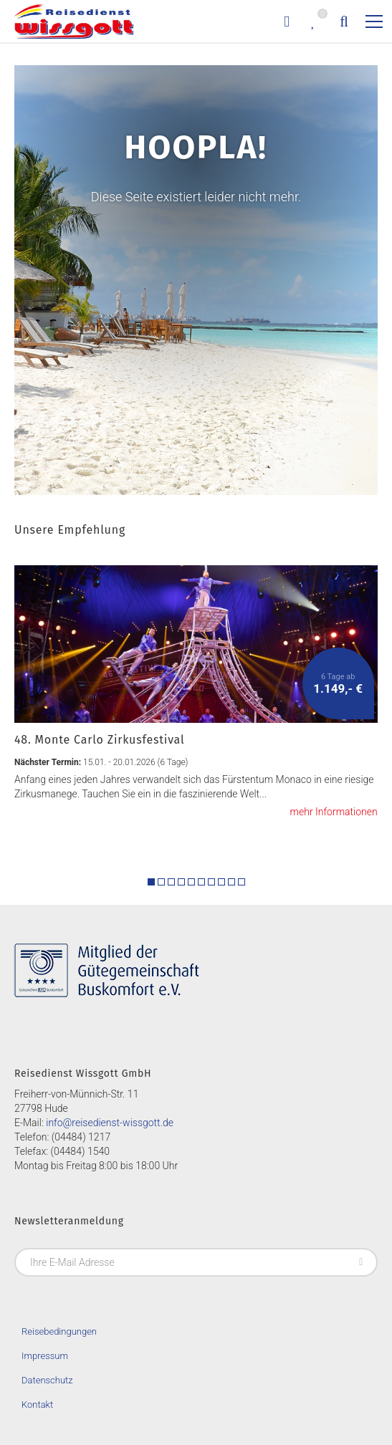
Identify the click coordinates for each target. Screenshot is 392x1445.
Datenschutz (47, 1380)
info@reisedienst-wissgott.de (109, 1122)
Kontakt (37, 1404)
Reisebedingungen (59, 1331)
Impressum (44, 1355)
